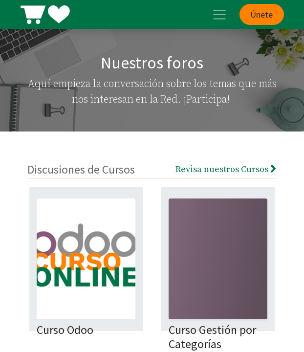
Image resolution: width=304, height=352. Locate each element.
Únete (261, 14)
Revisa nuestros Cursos (226, 169)
